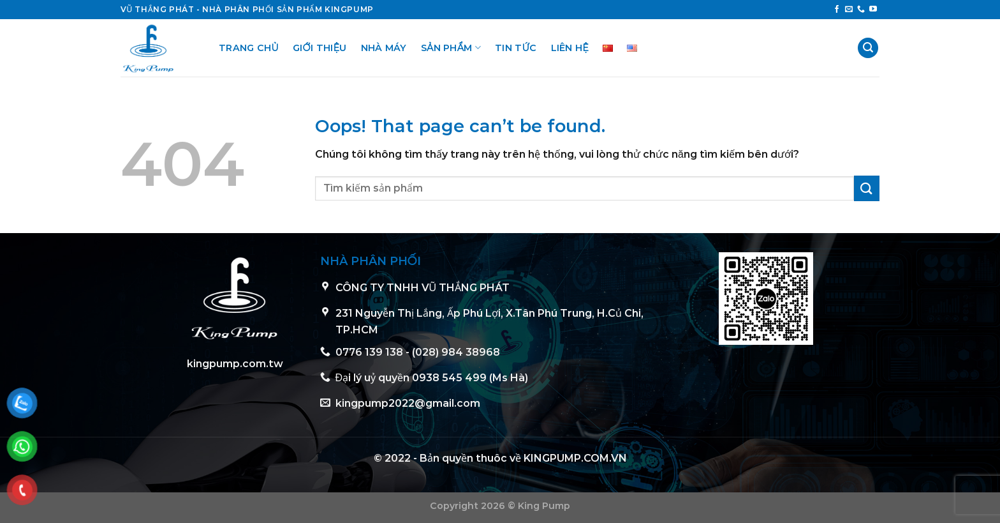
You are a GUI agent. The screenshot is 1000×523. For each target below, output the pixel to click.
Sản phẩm (451, 48)
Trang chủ (249, 48)
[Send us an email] (849, 9)
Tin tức (516, 48)
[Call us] (861, 9)
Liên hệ (570, 48)
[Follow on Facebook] (837, 9)
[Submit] (866, 188)
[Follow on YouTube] (873, 9)
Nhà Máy (384, 48)
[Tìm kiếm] (868, 48)
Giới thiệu (320, 48)
